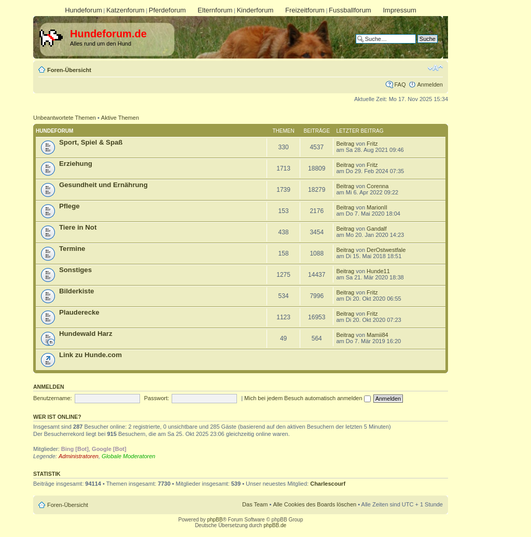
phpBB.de (274, 525)
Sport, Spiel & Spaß (90, 142)
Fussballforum (350, 10)
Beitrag (345, 143)
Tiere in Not (77, 227)
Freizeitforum (305, 10)
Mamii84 (377, 335)
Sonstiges (75, 270)
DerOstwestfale (386, 250)
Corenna (377, 186)
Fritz (372, 143)
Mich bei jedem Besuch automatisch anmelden (307, 398)
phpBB (214, 519)
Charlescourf (327, 484)
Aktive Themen (120, 118)
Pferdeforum (167, 10)
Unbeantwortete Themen (64, 118)
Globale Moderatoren (128, 456)
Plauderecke (79, 312)
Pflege (69, 206)
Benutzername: (52, 398)
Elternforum (215, 10)
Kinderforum (254, 10)
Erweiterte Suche (416, 47)
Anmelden (430, 84)
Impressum (399, 10)
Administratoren (79, 456)
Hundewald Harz (86, 333)
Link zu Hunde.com (90, 355)
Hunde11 (378, 271)
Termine (72, 248)
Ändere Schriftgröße (435, 68)
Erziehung (75, 163)
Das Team (255, 504)
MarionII (377, 207)
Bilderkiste (76, 291)
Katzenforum (125, 10)
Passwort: (156, 398)
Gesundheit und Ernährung (103, 185)
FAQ (400, 84)
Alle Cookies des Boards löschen (314, 504)
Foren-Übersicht (69, 70)
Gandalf (377, 228)
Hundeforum (83, 10)
